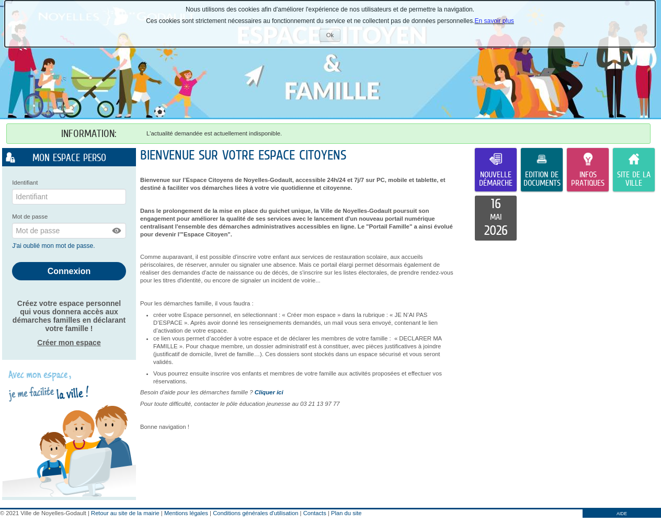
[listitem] (496, 218)
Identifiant (25, 182)
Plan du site (346, 513)
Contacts (314, 513)
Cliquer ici (269, 392)
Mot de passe (30, 216)
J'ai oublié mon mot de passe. (54, 245)
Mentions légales (186, 513)
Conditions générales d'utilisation (255, 513)
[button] (117, 230)
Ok (333, 36)
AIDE (622, 513)
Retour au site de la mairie (125, 513)
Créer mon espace (68, 342)
